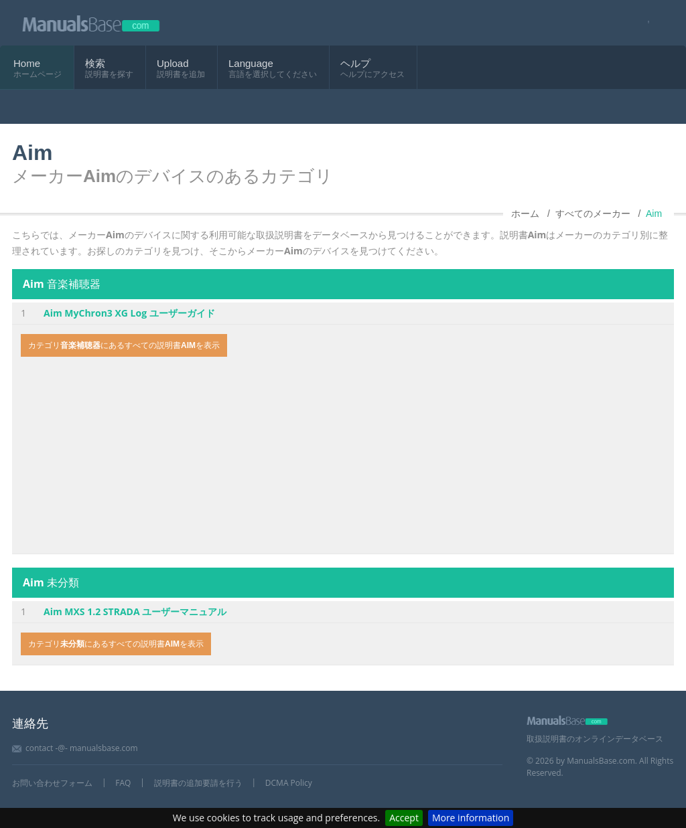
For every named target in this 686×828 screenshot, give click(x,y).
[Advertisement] (343, 457)
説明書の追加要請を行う (198, 783)
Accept (404, 817)
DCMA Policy (288, 783)
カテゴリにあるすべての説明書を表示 (124, 345)
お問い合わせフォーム (52, 783)
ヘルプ (355, 63)
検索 (95, 63)
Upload (173, 63)
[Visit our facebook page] (644, 23)
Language (250, 63)
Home (26, 63)
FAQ (123, 783)
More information (470, 817)
